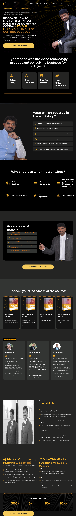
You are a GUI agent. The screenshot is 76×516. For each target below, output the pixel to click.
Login (69, 3)
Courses (38, 3)
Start (31, 3)
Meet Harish (54, 3)
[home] (13, 3)
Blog (62, 3)
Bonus (45, 3)
